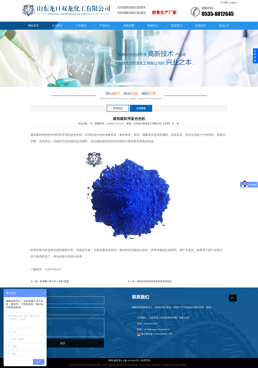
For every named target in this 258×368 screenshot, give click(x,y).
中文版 (224, 2)
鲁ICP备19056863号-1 (129, 360)
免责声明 (145, 360)
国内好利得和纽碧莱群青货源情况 (154, 281)
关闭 (166, 123)
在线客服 (255, 56)
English (232, 2)
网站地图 (113, 360)
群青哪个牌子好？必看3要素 (54, 281)
